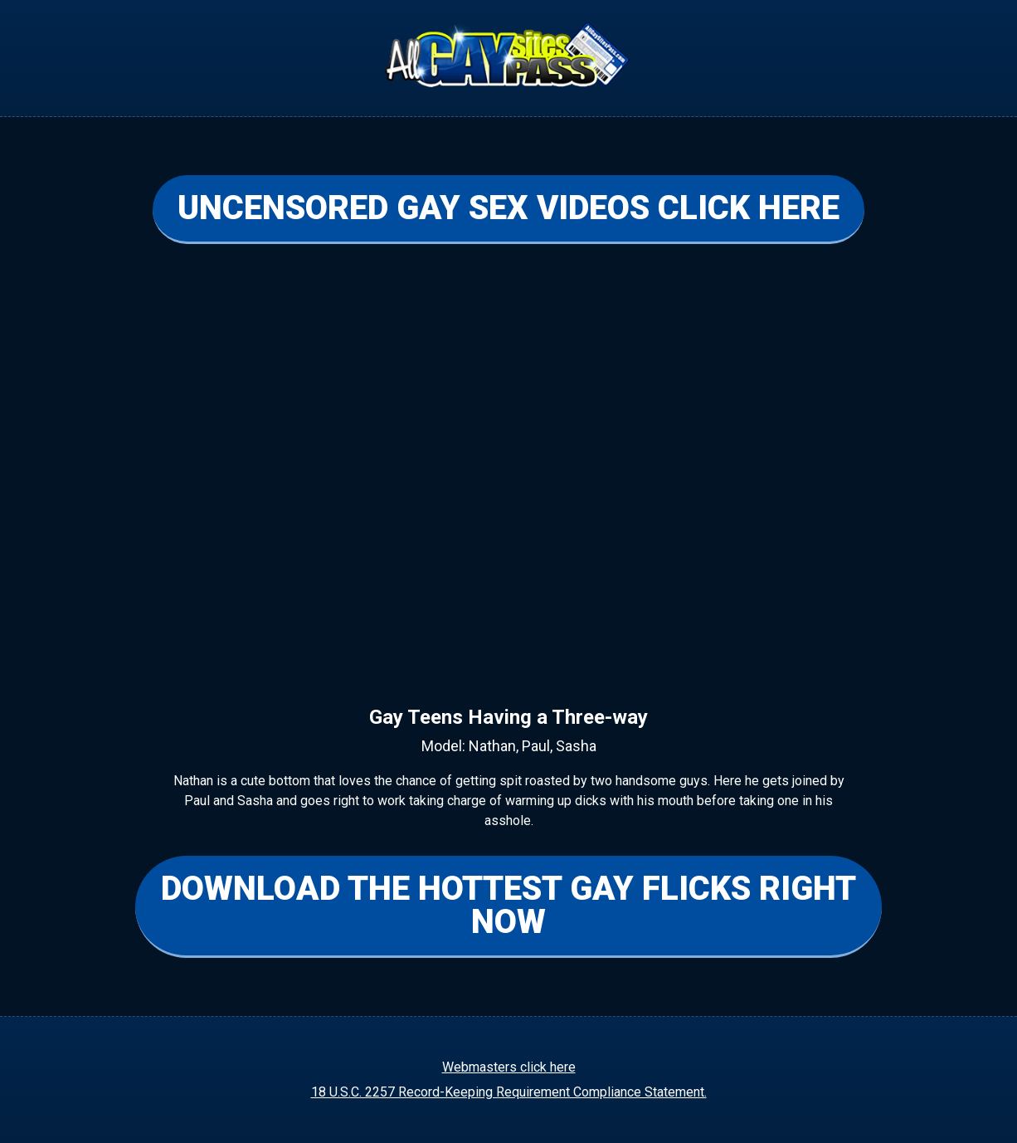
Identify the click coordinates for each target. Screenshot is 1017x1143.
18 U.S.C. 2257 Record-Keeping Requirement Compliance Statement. (509, 1092)
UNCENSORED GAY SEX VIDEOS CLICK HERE (508, 207)
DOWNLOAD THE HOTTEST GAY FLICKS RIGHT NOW (508, 905)
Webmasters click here (509, 1067)
